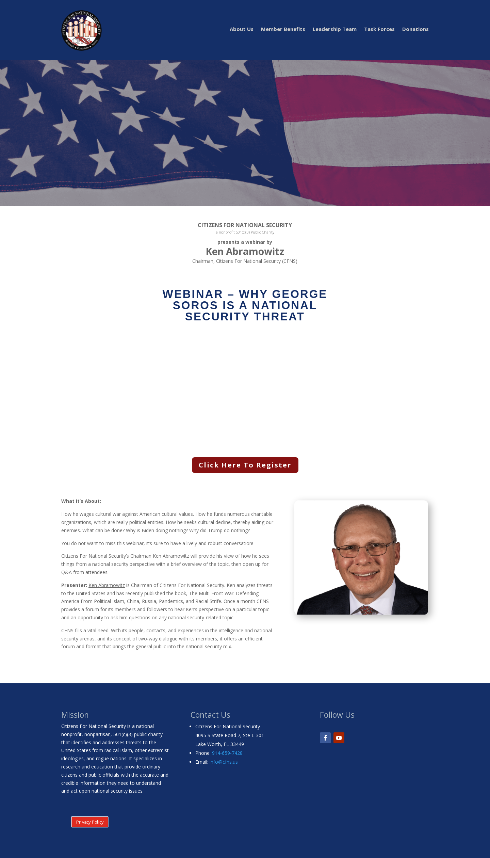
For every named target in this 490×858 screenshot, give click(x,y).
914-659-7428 (227, 753)
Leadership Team (335, 29)
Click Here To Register (245, 465)
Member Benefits (283, 29)
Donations (415, 29)
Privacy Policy (90, 822)
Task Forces (379, 29)
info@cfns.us (224, 762)
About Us (242, 29)
